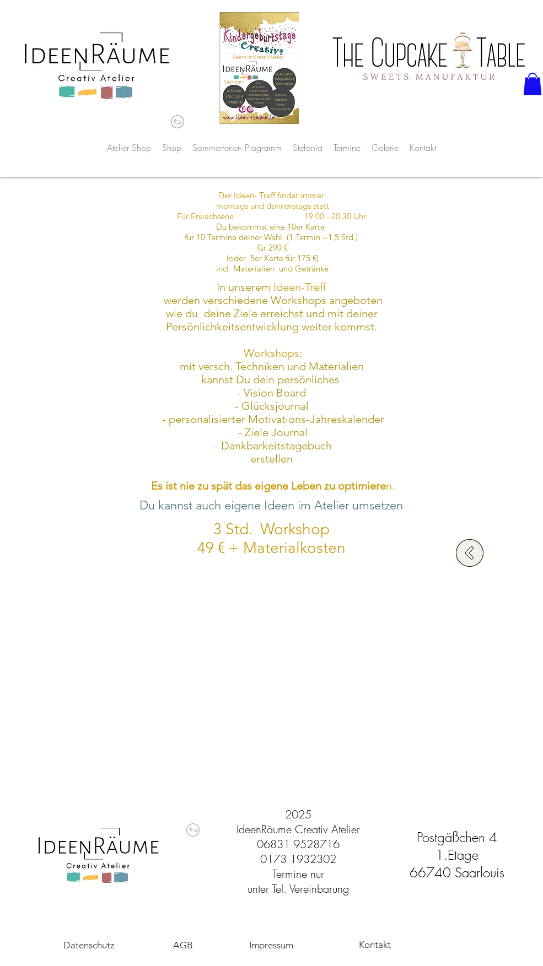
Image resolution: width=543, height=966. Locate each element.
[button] (532, 84)
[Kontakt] (375, 945)
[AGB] (183, 945)
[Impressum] (271, 945)
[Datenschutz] (89, 945)
